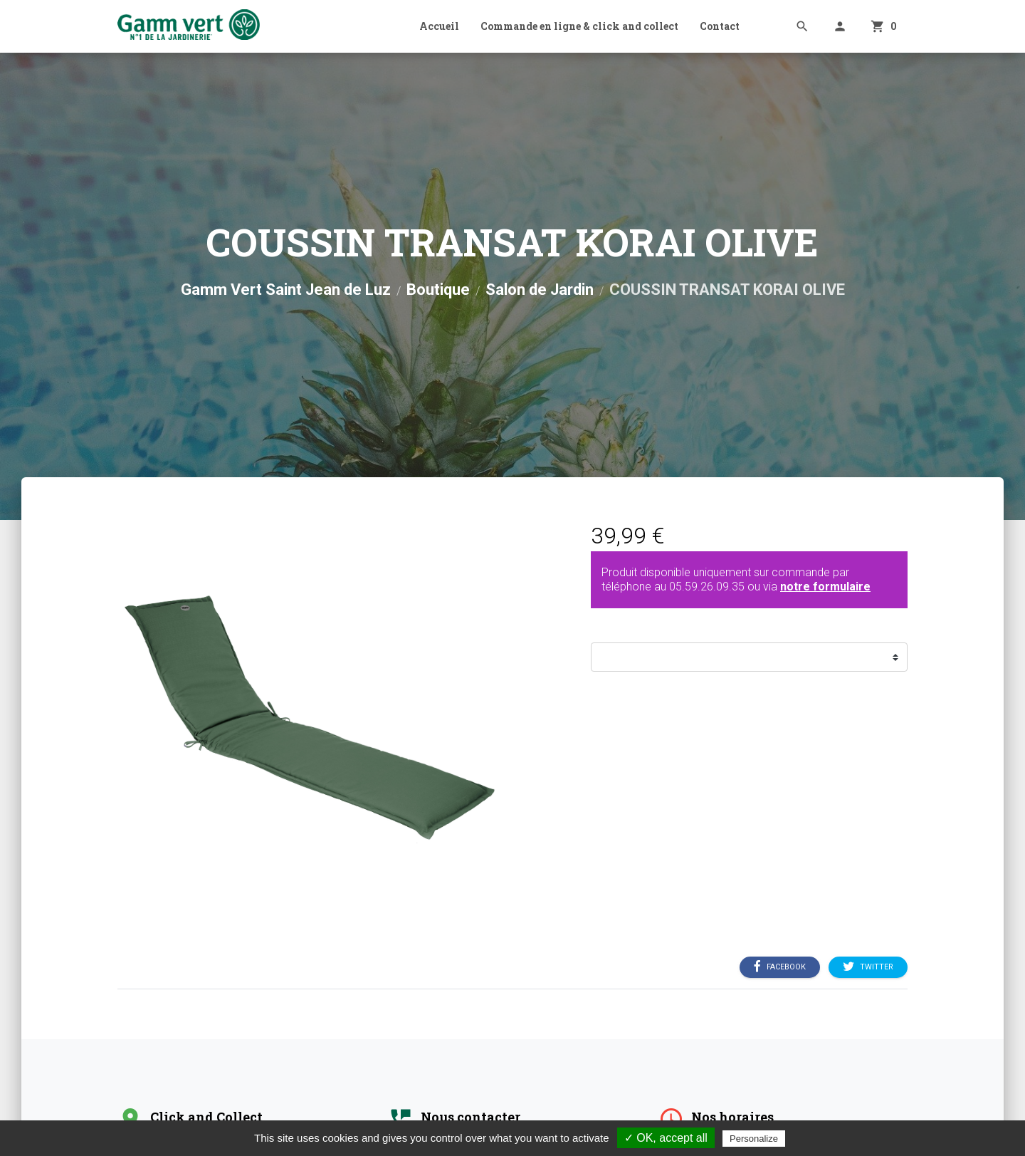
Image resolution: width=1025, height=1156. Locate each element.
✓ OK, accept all (666, 1138)
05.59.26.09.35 (707, 586)
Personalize (754, 1138)
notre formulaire (825, 586)
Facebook (780, 967)
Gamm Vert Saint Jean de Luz (286, 289)
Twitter (868, 967)
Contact (720, 26)
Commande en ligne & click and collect (579, 26)
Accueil (439, 26)
